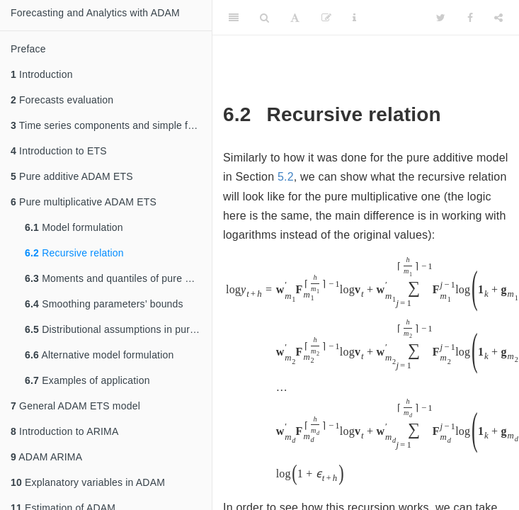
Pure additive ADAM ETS (72, 176)
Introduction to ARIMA (64, 431)
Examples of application (87, 380)
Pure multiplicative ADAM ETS (83, 202)
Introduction (42, 74)
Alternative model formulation (99, 355)
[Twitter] (441, 17)
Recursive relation (74, 253)
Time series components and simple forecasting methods (111, 125)
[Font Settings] (295, 17)
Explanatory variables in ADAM (88, 482)
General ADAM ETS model (75, 406)
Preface (28, 49)
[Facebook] (470, 17)
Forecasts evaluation (62, 100)
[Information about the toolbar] (354, 17)
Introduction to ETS (59, 151)
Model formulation (74, 227)
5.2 (286, 177)
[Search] (264, 17)
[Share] (498, 17)
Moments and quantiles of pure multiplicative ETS (118, 278)
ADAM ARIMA (46, 457)
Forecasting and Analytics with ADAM (95, 12)
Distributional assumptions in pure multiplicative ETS (118, 329)
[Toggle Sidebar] (233, 17)
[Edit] (326, 17)
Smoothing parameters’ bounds (104, 304)
